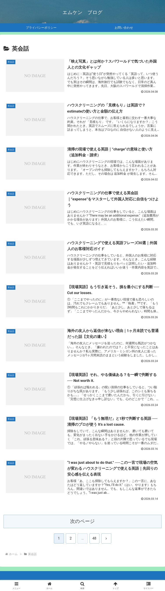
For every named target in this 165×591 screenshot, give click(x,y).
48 (94, 539)
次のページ (82, 522)
